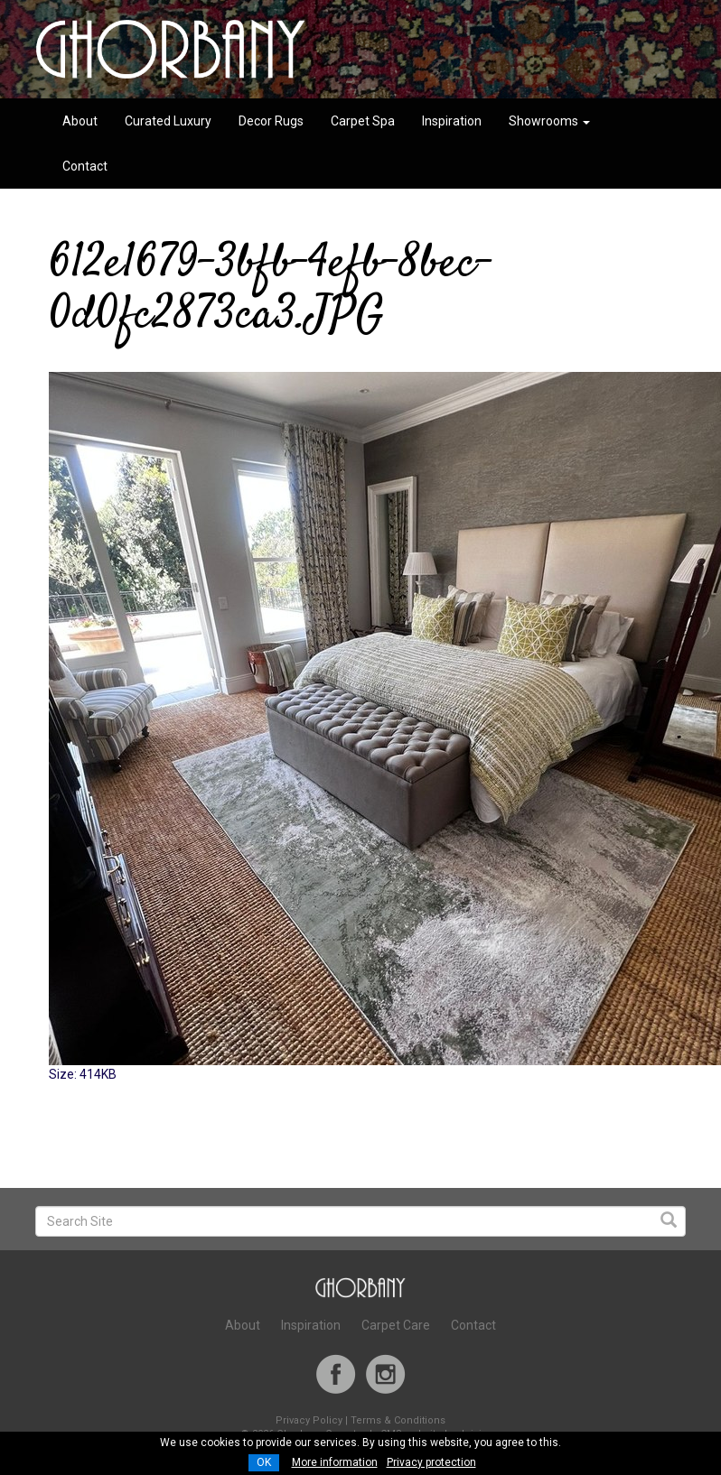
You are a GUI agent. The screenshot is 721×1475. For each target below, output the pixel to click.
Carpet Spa (363, 121)
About (80, 121)
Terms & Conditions (398, 1420)
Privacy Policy (309, 1420)
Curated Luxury (168, 121)
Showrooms (549, 121)
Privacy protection (431, 1462)
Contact (85, 166)
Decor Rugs (271, 121)
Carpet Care (395, 1325)
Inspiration (452, 121)
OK (264, 1462)
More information (335, 1462)
